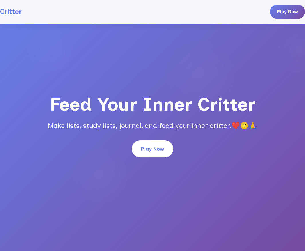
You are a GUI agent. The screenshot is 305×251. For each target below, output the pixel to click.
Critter (11, 11)
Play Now (287, 11)
